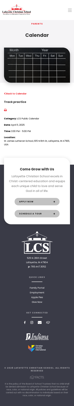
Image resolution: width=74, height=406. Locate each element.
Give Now (37, 302)
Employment (37, 292)
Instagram (31, 322)
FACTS (48, 322)
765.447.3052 (38, 266)
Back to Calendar (15, 93)
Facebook (25, 322)
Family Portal (37, 287)
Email (40, 322)
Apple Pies (37, 297)
